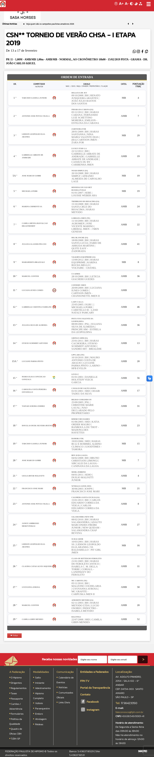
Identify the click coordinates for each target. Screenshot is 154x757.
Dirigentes (16, 683)
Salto (38, 677)
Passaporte (17, 698)
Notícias (62, 687)
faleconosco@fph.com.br (129, 712)
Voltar (14, 635)
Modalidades (41, 672)
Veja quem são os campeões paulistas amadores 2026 (50, 23)
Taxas (14, 693)
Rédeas (39, 724)
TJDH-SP (15, 738)
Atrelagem (41, 719)
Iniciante (39, 683)
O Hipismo (16, 677)
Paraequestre (42, 708)
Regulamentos (18, 688)
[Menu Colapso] (0, 15)
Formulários (17, 714)
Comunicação (65, 672)
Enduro (39, 714)
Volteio (39, 703)
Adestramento (43, 688)
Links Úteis (64, 702)
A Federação (17, 672)
